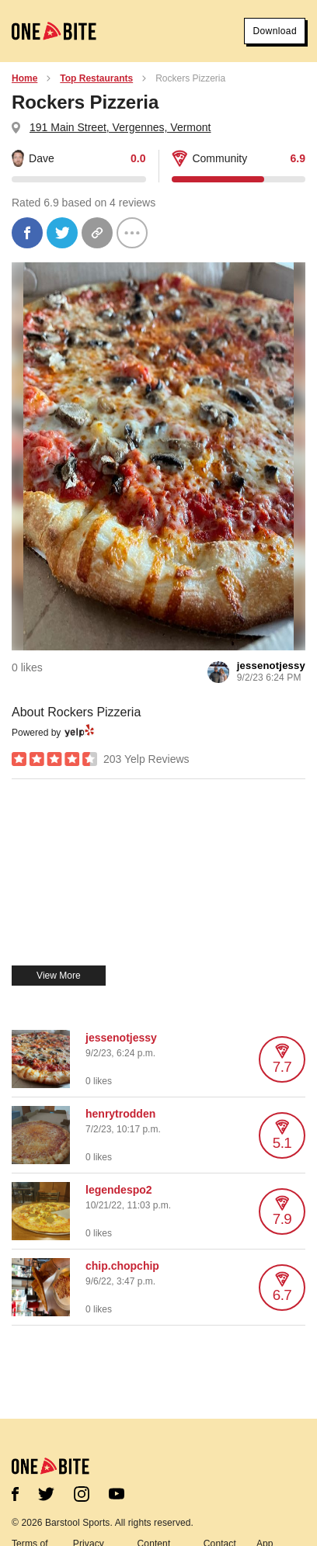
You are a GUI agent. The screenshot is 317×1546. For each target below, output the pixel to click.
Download (275, 31)
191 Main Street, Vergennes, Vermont (120, 127)
